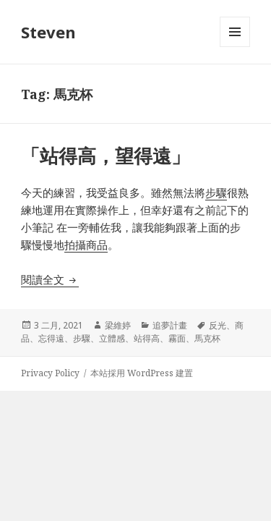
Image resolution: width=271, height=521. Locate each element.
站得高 (147, 338)
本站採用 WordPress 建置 (141, 373)
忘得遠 (51, 338)
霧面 (177, 338)
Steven (48, 32)
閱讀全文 (50, 279)
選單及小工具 (235, 46)
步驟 (216, 192)
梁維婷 (118, 325)
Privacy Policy (50, 373)
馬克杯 (207, 338)
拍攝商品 (86, 244)
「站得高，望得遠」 (105, 156)
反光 (217, 325)
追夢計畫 (169, 325)
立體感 (112, 338)
